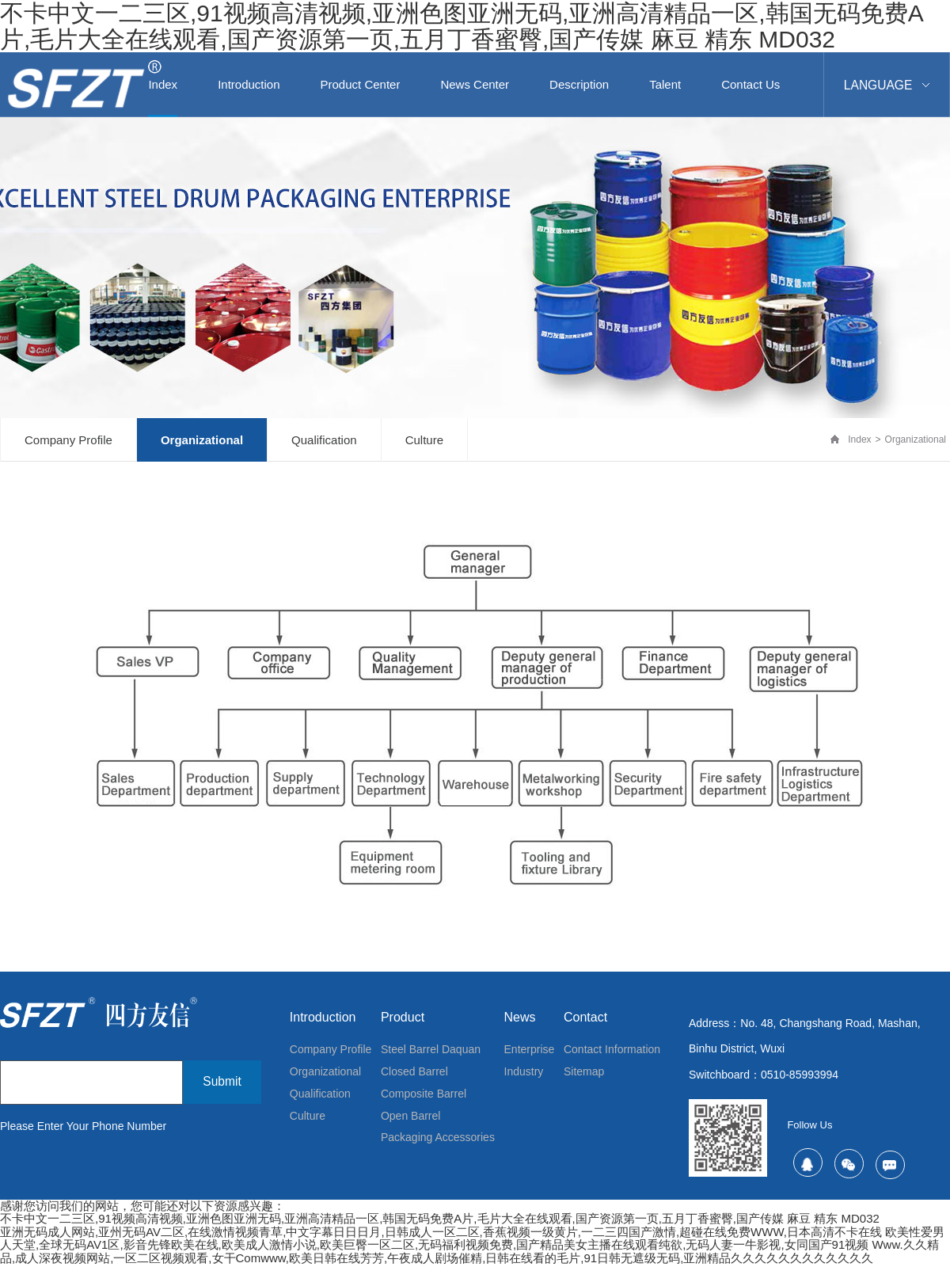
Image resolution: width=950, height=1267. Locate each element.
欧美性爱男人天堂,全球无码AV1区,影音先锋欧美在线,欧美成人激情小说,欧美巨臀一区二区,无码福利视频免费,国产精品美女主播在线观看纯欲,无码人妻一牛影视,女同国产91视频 (472, 1240)
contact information (612, 1052)
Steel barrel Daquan (431, 1052)
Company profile (68, 441)
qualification (324, 441)
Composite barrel (423, 1100)
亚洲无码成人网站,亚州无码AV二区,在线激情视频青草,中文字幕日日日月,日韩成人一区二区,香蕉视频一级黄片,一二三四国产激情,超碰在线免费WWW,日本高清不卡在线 (441, 1233)
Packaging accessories (438, 1147)
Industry (524, 1076)
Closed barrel (414, 1076)
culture (424, 441)
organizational (202, 441)
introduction (323, 1018)
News (520, 1018)
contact (585, 1018)
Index (859, 441)
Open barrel (410, 1123)
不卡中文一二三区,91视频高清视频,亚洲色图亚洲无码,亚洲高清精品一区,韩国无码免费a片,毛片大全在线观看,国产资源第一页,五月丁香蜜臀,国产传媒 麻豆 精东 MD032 (462, 26)
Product (402, 1018)
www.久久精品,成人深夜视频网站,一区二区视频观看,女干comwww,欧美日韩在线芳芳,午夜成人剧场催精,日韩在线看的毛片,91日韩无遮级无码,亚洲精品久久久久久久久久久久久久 (469, 1253)
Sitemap (584, 1076)
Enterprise (529, 1052)
